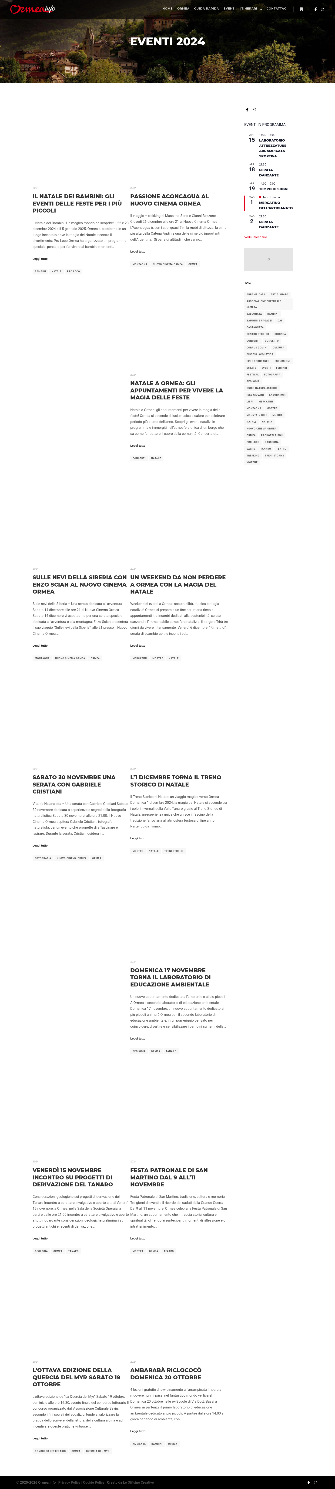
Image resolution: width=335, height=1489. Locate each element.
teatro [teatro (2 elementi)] (281, 449)
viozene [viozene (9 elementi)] (252, 462)
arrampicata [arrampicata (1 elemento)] (256, 294)
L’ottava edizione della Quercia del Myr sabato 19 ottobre (76, 1377)
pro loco (73, 271)
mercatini (140, 658)
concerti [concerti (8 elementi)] (253, 341)
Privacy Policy (69, 1482)
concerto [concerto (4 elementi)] (272, 341)
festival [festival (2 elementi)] (253, 374)
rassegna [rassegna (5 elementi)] (272, 442)
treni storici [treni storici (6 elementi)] (274, 455)
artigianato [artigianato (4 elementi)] (279, 294)
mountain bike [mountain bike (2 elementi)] (257, 415)
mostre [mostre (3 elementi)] (272, 408)
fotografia (43, 858)
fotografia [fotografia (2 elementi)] (272, 374)
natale (57, 271)
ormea (193, 264)
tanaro (171, 1051)
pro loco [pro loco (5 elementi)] (253, 442)
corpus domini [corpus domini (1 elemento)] (257, 347)
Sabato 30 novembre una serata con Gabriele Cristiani (74, 784)
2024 (36, 187)
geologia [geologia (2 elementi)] (253, 381)
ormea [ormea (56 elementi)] (251, 435)
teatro (169, 1251)
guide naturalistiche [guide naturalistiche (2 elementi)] (262, 388)
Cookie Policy (93, 1482)
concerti (139, 458)
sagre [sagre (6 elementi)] (251, 449)
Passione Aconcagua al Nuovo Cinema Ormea (169, 200)
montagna (140, 264)
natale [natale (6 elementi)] (252, 422)
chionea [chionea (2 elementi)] (280, 334)
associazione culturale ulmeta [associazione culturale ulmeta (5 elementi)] (264, 304)
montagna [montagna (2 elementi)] (254, 408)
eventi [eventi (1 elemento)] (266, 368)
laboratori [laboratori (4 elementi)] (277, 395)
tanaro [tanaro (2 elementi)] (266, 449)
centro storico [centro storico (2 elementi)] (258, 334)
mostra (138, 1251)
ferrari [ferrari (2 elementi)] (281, 368)
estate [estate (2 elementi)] (251, 368)
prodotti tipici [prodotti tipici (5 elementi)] (272, 435)
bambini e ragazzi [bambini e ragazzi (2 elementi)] (259, 320)
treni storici (173, 851)
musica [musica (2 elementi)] (277, 415)
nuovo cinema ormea (168, 264)
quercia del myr (98, 1451)
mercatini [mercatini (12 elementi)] (266, 401)
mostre (157, 658)
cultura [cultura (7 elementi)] (279, 347)
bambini (40, 271)
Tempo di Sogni (273, 189)
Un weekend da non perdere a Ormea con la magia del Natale (178, 584)
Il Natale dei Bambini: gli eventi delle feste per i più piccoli (77, 203)
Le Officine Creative (138, 1482)
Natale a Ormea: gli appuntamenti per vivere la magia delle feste (176, 390)
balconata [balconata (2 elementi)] (254, 314)
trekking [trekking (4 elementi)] (253, 455)
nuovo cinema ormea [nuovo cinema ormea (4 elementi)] (262, 428)
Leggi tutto (40, 258)
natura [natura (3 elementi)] (267, 422)
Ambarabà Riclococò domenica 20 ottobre (166, 1374)
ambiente (139, 1444)
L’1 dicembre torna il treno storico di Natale (175, 781)
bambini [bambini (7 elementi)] (272, 314)
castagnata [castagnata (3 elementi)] (255, 327)
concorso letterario (50, 1451)
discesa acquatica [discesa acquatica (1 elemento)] (260, 354)
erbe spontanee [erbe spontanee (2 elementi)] (258, 361)
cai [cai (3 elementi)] (280, 320)
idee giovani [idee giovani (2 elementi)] (255, 395)
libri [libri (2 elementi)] (250, 401)
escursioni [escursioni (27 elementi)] (282, 361)
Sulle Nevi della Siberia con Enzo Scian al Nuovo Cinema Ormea (80, 584)
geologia (139, 1051)
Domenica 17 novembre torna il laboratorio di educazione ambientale (170, 977)
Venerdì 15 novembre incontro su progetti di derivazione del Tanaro (73, 1177)
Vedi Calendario (255, 237)
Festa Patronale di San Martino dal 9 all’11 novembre (169, 1177)
